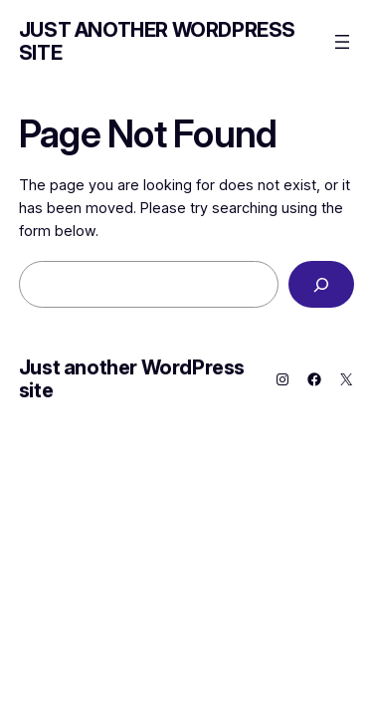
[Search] (321, 284)
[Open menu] (342, 42)
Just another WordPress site (157, 41)
